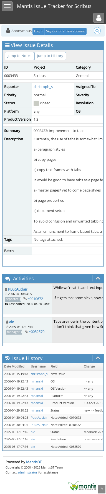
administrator (27, 472)
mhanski (37, 381)
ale (11, 321)
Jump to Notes (19, 55)
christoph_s (43, 86)
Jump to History (50, 55)
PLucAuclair (17, 289)
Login (38, 31)
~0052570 (36, 331)
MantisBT (34, 461)
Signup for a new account (65, 31)
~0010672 (35, 298)
